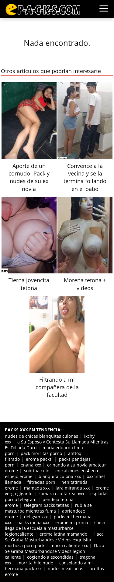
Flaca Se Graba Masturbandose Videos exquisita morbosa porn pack (54, 539)
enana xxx (31, 465)
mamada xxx (37, 488)
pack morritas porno (41, 453)
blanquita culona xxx (60, 476)
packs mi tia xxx (33, 522)
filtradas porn (41, 482)
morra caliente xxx (69, 545)
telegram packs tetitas (46, 505)
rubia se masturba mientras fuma (48, 508)
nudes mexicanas (65, 568)
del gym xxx (36, 517)
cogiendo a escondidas (50, 557)
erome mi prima (71, 522)
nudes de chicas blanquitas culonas (41, 436)
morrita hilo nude (35, 563)
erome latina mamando (63, 534)
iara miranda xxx (73, 488)
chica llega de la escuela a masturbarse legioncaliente (55, 528)
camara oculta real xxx (61, 494)
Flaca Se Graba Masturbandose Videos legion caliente (54, 551)
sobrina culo (36, 470)
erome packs (39, 459)
